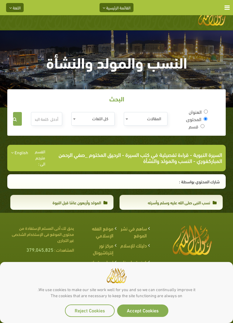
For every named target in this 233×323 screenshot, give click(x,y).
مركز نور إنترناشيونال (103, 249)
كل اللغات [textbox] (100, 118)
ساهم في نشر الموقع (134, 232)
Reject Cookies (90, 310)
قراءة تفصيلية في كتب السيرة (157, 154)
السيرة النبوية (207, 154)
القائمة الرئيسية (116, 7)
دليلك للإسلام (133, 245)
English (19, 152)
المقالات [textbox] (154, 118)
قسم (196, 126)
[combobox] (145, 119)
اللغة (15, 7)
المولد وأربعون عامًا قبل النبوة (79, 202)
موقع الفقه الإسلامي (102, 232)
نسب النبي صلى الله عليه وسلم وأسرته (182, 202)
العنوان (198, 111)
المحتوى (197, 119)
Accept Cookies (143, 310)
